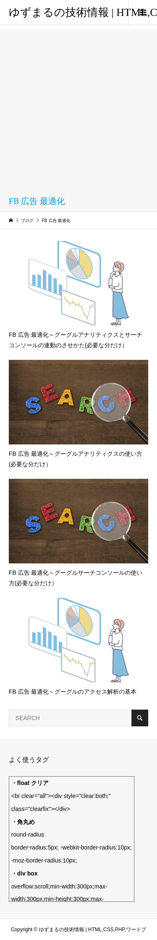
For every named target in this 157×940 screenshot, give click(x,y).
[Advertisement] (78, 107)
